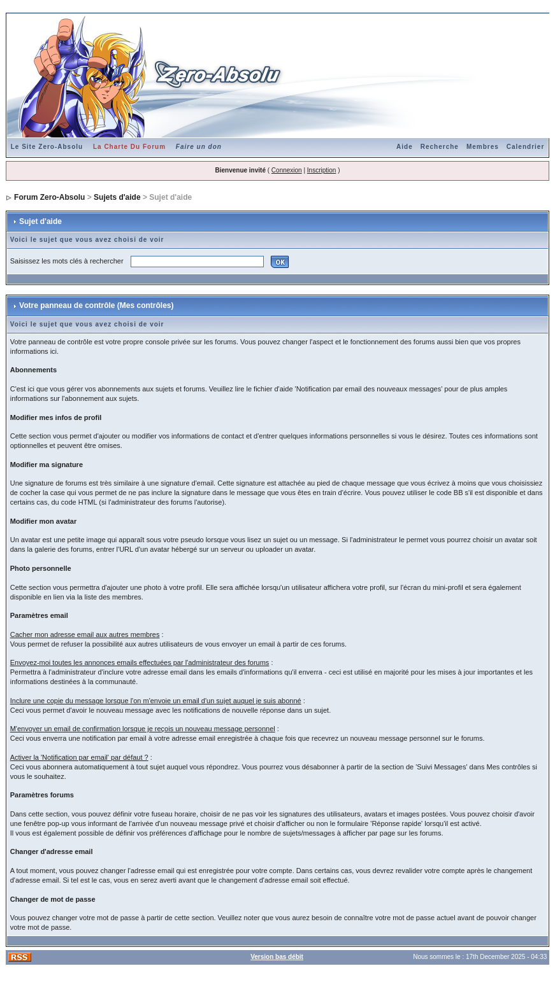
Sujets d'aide (117, 197)
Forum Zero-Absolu (49, 197)
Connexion (286, 170)
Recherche (440, 146)
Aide (404, 146)
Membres (482, 146)
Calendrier (525, 146)
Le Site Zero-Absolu (47, 146)
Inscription (321, 170)
